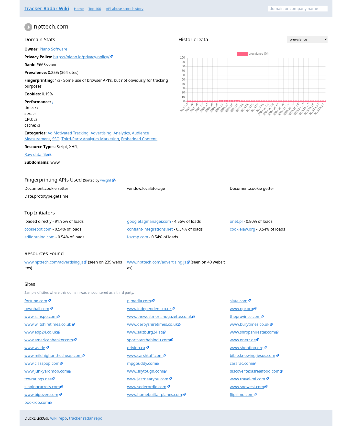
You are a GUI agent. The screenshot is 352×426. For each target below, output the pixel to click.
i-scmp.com (137, 237)
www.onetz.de (243, 340)
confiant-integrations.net (150, 229)
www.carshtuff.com (145, 355)
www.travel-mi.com (247, 379)
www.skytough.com (145, 371)
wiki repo (58, 418)
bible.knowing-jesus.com (252, 355)
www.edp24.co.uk (40, 332)
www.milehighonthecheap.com (53, 355)
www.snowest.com (247, 386)
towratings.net (37, 379)
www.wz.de (34, 347)
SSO (55, 139)
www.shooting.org (247, 347)
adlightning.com (39, 237)
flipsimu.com (241, 394)
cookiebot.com (38, 229)
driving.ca (136, 347)
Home (79, 8)
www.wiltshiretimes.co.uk (47, 324)
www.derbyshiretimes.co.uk (152, 324)
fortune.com (35, 301)
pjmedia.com (139, 301)
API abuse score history (124, 8)
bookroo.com (36, 402)
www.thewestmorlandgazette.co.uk (159, 316)
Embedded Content (139, 139)
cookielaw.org (242, 229)
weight (105, 180)
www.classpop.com (41, 363)
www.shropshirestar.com (252, 332)
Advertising (101, 133)
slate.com (238, 301)
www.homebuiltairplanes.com (154, 394)
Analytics (121, 133)
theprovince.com (245, 316)
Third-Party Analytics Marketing (90, 139)
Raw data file (36, 154)
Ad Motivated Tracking (68, 133)
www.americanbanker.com (48, 340)
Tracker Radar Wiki (46, 8)
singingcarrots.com (42, 386)
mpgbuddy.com (141, 363)
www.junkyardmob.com (46, 371)
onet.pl (236, 221)
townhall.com (36, 308)
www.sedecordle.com (146, 386)
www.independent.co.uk (149, 308)
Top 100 (94, 8)
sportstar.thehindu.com (148, 340)
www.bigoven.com (41, 394)
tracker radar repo (85, 418)
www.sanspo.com (40, 316)
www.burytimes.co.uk (249, 324)
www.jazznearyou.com (147, 379)
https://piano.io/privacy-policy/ (81, 57)
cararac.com (241, 363)
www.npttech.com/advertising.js (54, 262)
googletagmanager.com (149, 221)
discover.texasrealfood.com (254, 371)
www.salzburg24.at (144, 332)
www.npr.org (241, 308)
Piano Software (53, 49)
